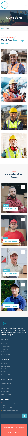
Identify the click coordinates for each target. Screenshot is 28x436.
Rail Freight (3, 352)
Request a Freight (5, 346)
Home (2, 28)
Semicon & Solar (5, 388)
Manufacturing (4, 386)
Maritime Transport (5, 354)
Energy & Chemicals (6, 394)
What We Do (4, 343)
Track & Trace (4, 349)
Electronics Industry (6, 383)
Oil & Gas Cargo (5, 391)
